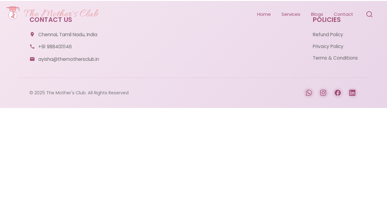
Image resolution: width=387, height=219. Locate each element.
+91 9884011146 (55, 46)
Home (264, 14)
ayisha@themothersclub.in (68, 59)
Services (291, 14)
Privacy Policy (328, 46)
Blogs (317, 14)
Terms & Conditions (335, 58)
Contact (343, 14)
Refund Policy (328, 34)
